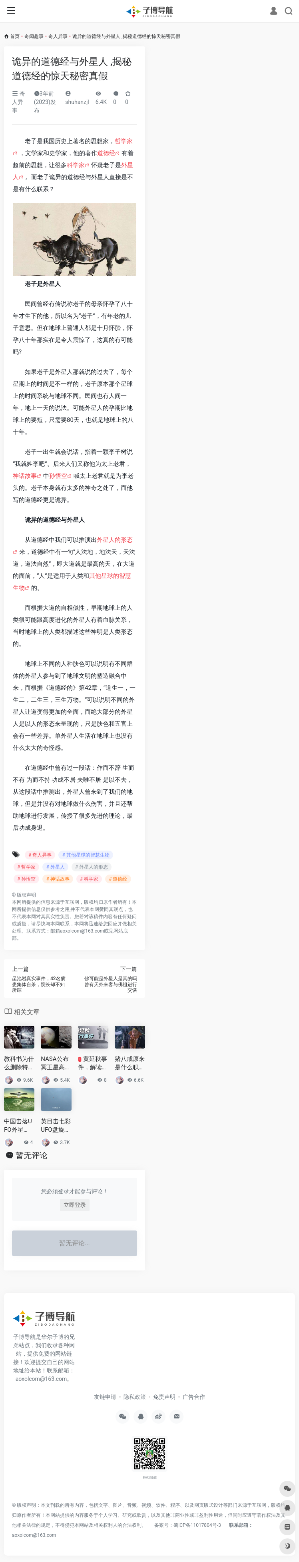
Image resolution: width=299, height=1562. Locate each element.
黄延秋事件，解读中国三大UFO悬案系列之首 (93, 1063)
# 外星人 (55, 867)
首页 (15, 36)
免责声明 (164, 1397)
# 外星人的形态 (91, 867)
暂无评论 (32, 1155)
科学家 (76, 165)
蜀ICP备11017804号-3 (197, 1525)
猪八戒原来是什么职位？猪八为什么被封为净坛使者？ (130, 1063)
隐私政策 (135, 1397)
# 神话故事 (57, 879)
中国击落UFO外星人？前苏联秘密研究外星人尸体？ (19, 1126)
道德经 (106, 153)
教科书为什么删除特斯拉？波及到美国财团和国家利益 (19, 1063)
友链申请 (105, 1397)
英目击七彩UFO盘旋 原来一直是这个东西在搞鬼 (56, 1126)
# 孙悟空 (26, 879)
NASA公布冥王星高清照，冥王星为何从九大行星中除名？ (56, 1063)
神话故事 (25, 475)
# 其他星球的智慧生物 (85, 855)
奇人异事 (58, 36)
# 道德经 (118, 879)
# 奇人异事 (40, 855)
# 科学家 (89, 879)
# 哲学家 (26, 867)
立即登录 (75, 1205)
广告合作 (194, 1397)
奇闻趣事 (34, 36)
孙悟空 (58, 475)
